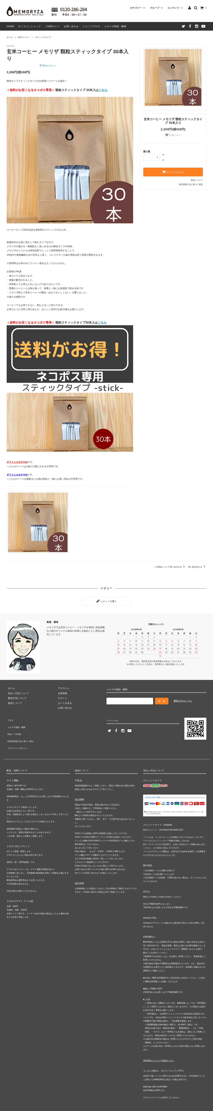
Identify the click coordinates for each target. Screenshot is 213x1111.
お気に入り (173, 135)
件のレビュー (48, 65)
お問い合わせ (71, 26)
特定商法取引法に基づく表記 (22, 732)
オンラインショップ (29, 26)
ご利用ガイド (52, 26)
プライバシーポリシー (18, 737)
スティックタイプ (43, 37)
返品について (197, 180)
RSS (9, 728)
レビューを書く (106, 600)
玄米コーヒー (24, 37)
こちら (103, 90)
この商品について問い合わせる (170, 567)
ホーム (10, 37)
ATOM (16, 728)
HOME (10, 26)
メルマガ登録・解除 (115, 26)
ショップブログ (91, 26)
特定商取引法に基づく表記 (191, 184)
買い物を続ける (197, 567)
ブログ (10, 718)
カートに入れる (173, 172)
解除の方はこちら (183, 699)
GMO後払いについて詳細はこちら (158, 1049)
